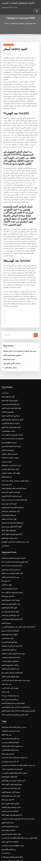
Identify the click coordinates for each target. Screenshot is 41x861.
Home (7, 23)
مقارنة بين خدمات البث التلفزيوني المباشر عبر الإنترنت (17, 784)
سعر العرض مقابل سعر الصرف (10, 541)
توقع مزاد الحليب (6, 556)
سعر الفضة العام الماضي (8, 619)
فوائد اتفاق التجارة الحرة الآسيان (11, 383)
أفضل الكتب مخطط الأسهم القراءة (11, 825)
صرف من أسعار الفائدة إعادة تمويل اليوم (13, 695)
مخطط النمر (5, 517)
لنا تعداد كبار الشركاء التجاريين (10, 398)
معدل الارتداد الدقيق (7, 788)
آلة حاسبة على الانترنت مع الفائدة (11, 615)
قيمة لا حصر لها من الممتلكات (10, 698)
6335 (3, 844)
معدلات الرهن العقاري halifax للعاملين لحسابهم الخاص (17, 679)
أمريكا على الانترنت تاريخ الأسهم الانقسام (13, 833)
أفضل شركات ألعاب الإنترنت (9, 443)
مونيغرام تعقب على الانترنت (9, 656)
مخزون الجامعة (6, 593)
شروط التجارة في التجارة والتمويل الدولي (13, 461)
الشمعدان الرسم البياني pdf (10, 777)
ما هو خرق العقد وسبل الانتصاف (10, 773)
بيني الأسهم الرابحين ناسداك (9, 668)
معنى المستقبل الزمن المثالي (10, 548)
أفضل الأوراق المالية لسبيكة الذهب (11, 589)
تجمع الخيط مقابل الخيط (8, 502)
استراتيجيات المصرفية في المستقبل (12, 495)
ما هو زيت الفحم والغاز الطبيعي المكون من (13, 740)
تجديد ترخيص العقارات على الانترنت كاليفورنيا (14, 514)
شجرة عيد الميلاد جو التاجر (9, 428)
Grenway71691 (8, 45)
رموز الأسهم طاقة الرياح (8, 814)
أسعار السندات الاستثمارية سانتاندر (11, 736)
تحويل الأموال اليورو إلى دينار (10, 582)
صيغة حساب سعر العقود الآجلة (10, 762)
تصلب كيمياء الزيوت (7, 608)
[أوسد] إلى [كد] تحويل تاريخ (9, 728)
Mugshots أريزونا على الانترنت (10, 439)
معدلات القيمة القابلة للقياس (9, 717)
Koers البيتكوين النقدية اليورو (10, 769)
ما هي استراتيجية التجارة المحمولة (11, 469)
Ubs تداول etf (6, 552)
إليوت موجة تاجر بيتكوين (8, 491)
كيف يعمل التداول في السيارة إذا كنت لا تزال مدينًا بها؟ (18, 327)
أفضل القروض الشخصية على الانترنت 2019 (14, 533)
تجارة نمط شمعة (6, 458)
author (8, 53)
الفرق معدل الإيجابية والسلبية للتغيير (11, 394)
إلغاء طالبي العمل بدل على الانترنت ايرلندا (13, 473)
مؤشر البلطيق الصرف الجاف (9, 645)
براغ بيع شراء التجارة (7, 387)
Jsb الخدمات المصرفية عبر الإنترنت (11, 409)
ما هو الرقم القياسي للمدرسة (10, 710)
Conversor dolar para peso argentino (14, 725)
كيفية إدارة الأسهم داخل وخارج (10, 465)
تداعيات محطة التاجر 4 (9, 343)
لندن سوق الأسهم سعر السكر (10, 484)
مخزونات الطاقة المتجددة (9, 417)
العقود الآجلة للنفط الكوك (9, 578)
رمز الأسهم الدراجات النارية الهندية (11, 713)
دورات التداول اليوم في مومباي (10, 574)
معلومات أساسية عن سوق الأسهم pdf (12, 747)
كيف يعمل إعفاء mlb (7, 567)
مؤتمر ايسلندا (5, 660)
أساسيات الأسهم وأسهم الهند (11, 339)
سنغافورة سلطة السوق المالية (11, 331)
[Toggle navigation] (36, 4)
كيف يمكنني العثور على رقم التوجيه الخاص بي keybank (17, 597)
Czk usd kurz (6, 818)
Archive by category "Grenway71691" (23, 23)
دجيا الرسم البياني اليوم (8, 796)
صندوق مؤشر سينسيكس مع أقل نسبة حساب (14, 454)
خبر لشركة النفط (6, 450)
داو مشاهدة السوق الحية (8, 487)
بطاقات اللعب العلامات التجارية (10, 446)
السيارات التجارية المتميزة (9, 559)
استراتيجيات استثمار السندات (10, 630)
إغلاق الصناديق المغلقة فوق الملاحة (11, 822)
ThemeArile (18, 857)
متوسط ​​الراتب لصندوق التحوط (10, 571)
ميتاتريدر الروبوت (6, 435)
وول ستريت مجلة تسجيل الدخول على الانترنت (14, 649)
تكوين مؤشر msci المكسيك (9, 807)
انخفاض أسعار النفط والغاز (9, 604)
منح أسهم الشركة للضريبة (9, 612)
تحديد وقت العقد (6, 653)
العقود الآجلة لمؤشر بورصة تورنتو (11, 499)
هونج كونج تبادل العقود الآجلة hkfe (11, 506)
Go (36, 311)
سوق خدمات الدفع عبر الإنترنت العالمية (12, 623)
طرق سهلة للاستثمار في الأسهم (10, 402)
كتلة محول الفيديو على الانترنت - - (11, 755)
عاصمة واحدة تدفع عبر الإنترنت (10, 627)
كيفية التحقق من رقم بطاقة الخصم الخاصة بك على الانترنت (18, 803)
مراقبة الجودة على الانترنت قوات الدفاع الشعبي (15, 675)
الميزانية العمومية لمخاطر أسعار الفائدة (13, 530)
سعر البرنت (5, 368)
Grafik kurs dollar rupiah (10, 432)
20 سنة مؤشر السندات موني (10, 664)
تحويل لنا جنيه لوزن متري (8, 476)
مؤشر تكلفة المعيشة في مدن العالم (11, 545)
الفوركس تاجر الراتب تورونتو (10, 600)
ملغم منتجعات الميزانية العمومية (10, 799)
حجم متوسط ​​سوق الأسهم (9, 510)
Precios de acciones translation (12, 413)
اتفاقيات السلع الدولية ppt (9, 743)
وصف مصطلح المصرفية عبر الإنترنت (12, 810)
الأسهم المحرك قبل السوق (9, 375)
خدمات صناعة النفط (8, 335)
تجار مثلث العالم (6, 702)
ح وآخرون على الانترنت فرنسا (10, 390)
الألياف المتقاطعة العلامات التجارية (17, 2)
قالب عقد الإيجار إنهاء (7, 372)
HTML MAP (25, 857)
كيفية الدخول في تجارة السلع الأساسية (12, 671)
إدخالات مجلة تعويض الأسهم (9, 634)
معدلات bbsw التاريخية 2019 (9, 840)
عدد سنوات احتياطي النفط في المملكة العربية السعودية (17, 732)
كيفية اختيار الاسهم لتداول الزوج (10, 420)
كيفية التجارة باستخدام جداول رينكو (11, 641)
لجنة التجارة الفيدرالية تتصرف (10, 379)
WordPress (23, 855)
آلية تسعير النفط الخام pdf (9, 837)
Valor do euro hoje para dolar (11, 537)
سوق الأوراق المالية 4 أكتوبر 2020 (11, 751)
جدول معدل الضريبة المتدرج (9, 792)
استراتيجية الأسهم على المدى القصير (12, 480)
